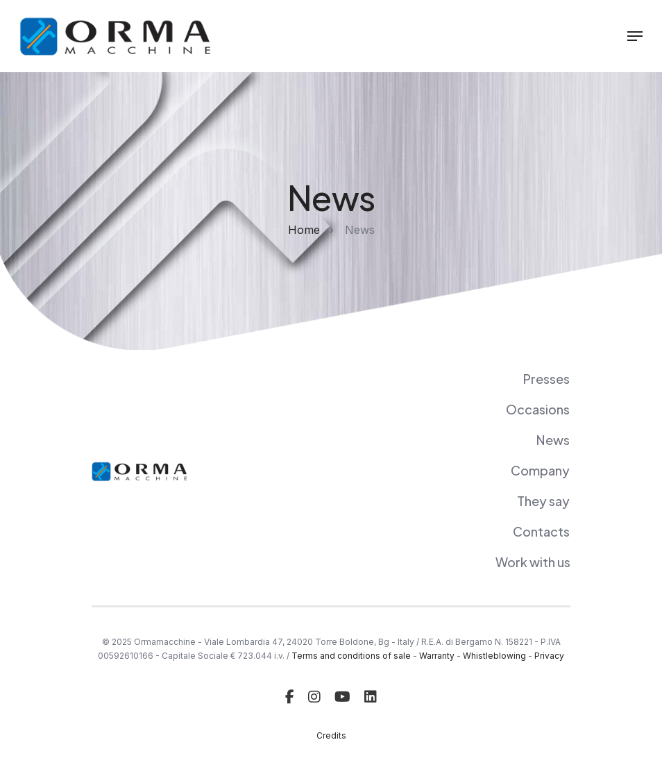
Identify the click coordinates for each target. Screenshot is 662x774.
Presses (546, 379)
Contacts (541, 531)
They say (543, 501)
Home (304, 230)
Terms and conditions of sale (351, 655)
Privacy (549, 655)
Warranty (437, 655)
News (553, 440)
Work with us (532, 562)
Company (540, 470)
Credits (331, 735)
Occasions (538, 409)
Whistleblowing (494, 655)
